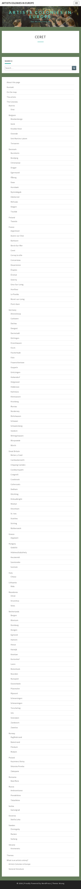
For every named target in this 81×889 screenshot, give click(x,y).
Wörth (13, 445)
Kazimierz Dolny (17, 761)
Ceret (13, 250)
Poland (12, 757)
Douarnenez (16, 265)
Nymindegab (16, 192)
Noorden (14, 674)
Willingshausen (17, 435)
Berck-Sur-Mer (17, 245)
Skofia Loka (15, 819)
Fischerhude (16, 352)
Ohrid (13, 596)
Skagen (14, 206)
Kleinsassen (16, 396)
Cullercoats (15, 484)
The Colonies (12, 102)
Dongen (14, 630)
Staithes (14, 518)
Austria (12, 105)
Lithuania (13, 582)
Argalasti (14, 538)
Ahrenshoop (16, 313)
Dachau (14, 323)
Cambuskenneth (17, 460)
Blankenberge (16, 119)
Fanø (13, 182)
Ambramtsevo (17, 790)
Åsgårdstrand (16, 737)
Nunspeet (15, 679)
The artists (11, 97)
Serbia (11, 806)
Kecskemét (15, 557)
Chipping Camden (18, 465)
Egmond (14, 635)
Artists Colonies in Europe (19, 864)
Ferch (13, 348)
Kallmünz (15, 391)
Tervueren (15, 143)
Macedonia (13, 592)
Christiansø (15, 163)
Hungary (12, 543)
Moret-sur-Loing (18, 299)
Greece (11, 534)
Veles (13, 605)
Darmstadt (15, 333)
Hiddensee (15, 387)
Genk (13, 124)
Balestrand (15, 742)
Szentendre (15, 562)
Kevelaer (14, 654)
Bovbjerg (14, 158)
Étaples (14, 270)
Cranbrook (15, 479)
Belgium (12, 115)
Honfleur (14, 289)
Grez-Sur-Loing (17, 284)
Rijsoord (14, 693)
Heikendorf (15, 377)
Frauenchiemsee (17, 362)
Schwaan (14, 421)
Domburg (15, 625)
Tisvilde (14, 211)
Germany (12, 310)
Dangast (14, 328)
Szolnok (14, 567)
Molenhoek (15, 669)
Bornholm (15, 153)
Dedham (14, 489)
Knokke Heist (16, 128)
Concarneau (16, 260)
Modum (14, 752)
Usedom (14, 431)
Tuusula (14, 221)
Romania (12, 777)
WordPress (46, 883)
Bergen (14, 615)
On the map (12, 92)
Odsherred (15, 197)
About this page (13, 82)
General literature (16, 869)
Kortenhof (15, 659)
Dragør (13, 167)
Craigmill (14, 474)
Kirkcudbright (16, 499)
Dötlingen (15, 338)
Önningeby (15, 829)
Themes (10, 855)
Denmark (12, 149)
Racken (14, 834)
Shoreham (15, 508)
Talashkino (15, 800)
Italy (11, 573)
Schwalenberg (16, 426)
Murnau (14, 406)
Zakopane (15, 771)
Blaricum (14, 620)
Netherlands (14, 611)
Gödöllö (14, 547)
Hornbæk (15, 187)
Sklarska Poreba (17, 766)
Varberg (14, 839)
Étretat (14, 275)
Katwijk (14, 649)
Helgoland (15, 382)
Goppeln (14, 367)
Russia (11, 786)
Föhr (13, 357)
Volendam (15, 718)
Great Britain (14, 451)
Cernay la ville (16, 255)
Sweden (12, 825)
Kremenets (15, 848)
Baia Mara (15, 781)
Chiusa (13, 576)
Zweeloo (14, 727)
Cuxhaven (15, 318)
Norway (12, 733)
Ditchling (14, 494)
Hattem (14, 639)
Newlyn (14, 504)
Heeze (13, 644)
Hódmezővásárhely (19, 552)
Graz (13, 109)
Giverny (14, 279)
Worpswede (15, 440)
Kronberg (15, 401)
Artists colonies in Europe (18, 3)
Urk (12, 713)
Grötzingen (15, 372)
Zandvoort (15, 722)
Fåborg (13, 177)
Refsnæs (14, 202)
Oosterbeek (16, 683)
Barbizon (14, 240)
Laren (13, 664)
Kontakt (10, 87)
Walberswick (16, 528)
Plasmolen (15, 688)
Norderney (15, 411)
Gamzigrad (15, 810)
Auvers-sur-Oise (17, 235)
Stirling (14, 523)
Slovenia (12, 815)
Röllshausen (16, 416)
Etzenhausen (16, 343)
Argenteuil (15, 231)
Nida (12, 586)
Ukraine (12, 845)
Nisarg (61, 883)
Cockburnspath (17, 470)
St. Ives (13, 513)
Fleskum (14, 747)
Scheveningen (16, 698)
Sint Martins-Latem (19, 138)
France (11, 227)
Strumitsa (15, 601)
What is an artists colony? (17, 860)
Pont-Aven (15, 304)
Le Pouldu (15, 294)
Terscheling (16, 708)
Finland (12, 217)
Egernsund (15, 172)
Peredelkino (16, 795)
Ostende (14, 133)
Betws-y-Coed (16, 455)
